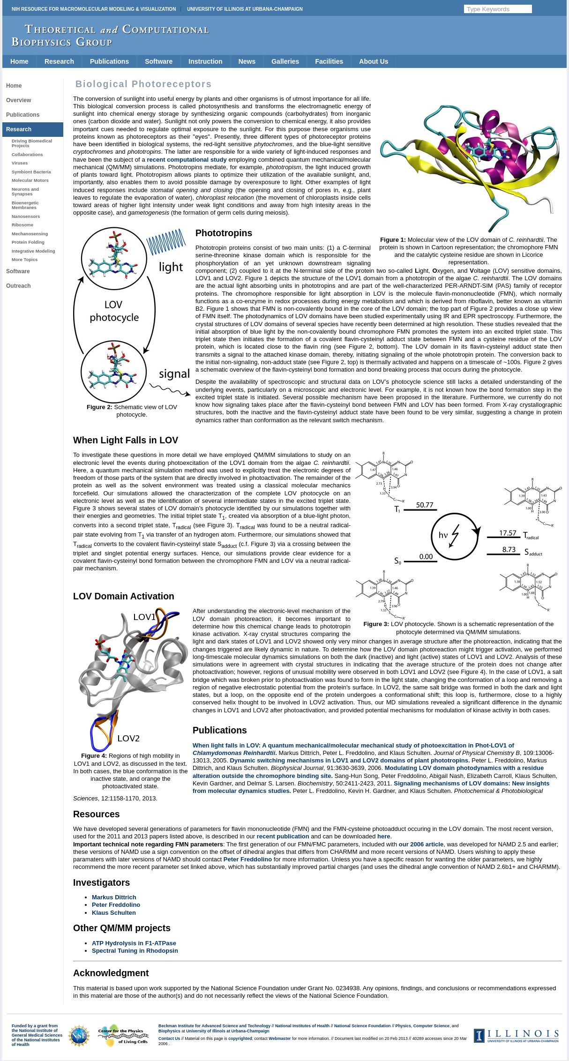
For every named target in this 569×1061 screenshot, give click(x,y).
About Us (373, 61)
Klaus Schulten (114, 912)
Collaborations (27, 154)
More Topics (24, 259)
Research (59, 61)
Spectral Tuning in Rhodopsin (135, 950)
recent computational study (186, 159)
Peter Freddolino (248, 859)
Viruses (20, 162)
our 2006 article (421, 844)
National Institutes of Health (302, 1026)
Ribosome (22, 224)
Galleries (285, 61)
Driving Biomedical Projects (32, 143)
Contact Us (169, 1038)
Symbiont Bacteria (31, 171)
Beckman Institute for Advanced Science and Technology (214, 1026)
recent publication (283, 836)
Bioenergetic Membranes (25, 205)
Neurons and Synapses (25, 191)
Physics (403, 1026)
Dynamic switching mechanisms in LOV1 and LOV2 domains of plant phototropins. (350, 760)
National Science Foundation (362, 1026)
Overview (18, 100)
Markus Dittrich (114, 897)
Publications (109, 61)
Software (158, 61)
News (247, 61)
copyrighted (240, 1038)
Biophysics (169, 1031)
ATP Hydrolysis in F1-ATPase (134, 943)
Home (19, 61)
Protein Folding (28, 242)
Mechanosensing (30, 233)
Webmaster (280, 1038)
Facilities (329, 61)
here (383, 836)
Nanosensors (26, 216)
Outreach (18, 286)
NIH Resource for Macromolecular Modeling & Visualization (94, 9)
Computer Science (431, 1026)
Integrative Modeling (33, 251)
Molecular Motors (30, 180)
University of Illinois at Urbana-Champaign (245, 9)
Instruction (205, 61)
